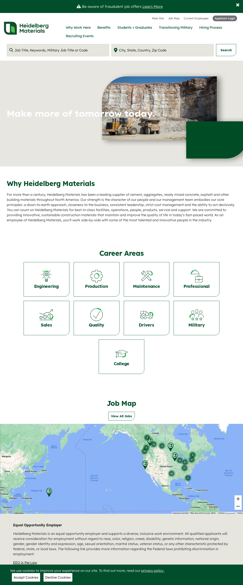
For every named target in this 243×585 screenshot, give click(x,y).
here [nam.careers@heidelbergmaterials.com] (222, 546)
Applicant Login (225, 18)
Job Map (174, 18)
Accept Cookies (26, 577)
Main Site (158, 18)
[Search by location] (162, 50)
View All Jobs (121, 377)
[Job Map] (121, 430)
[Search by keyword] (58, 50)
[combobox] (58, 50)
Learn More (152, 6)
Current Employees (196, 18)
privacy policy (152, 570)
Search (226, 50)
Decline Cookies (58, 577)
